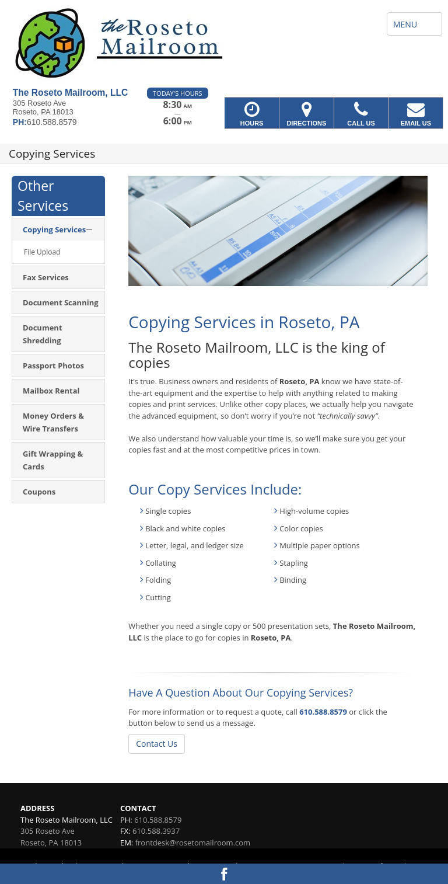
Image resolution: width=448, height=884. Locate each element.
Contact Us (156, 743)
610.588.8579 (323, 711)
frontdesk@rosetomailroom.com (192, 842)
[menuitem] (58, 229)
